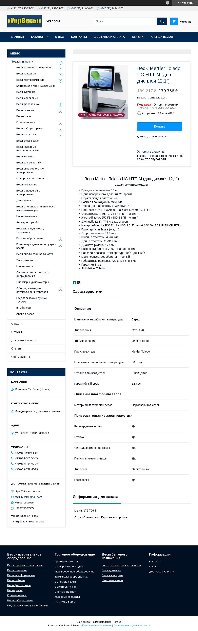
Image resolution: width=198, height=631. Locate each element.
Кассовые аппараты (67, 596)
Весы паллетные (26, 134)
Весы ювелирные (27, 97)
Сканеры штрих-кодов (69, 566)
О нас (59, 36)
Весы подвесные (26, 184)
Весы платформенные (30, 79)
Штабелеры (23, 307)
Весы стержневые (27, 140)
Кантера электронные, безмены (121, 565)
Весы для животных (28, 162)
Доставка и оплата (109, 36)
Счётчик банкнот (65, 591)
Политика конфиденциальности (132, 625)
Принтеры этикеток (66, 561)
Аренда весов (162, 36)
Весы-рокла (24, 116)
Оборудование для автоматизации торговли (32, 290)
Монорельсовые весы (30, 178)
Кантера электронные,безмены (35, 85)
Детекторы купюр (66, 586)
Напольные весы (26, 216)
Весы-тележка (25, 156)
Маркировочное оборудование (74, 571)
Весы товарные (26, 73)
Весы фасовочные (28, 104)
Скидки (137, 36)
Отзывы (16, 332)
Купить (159, 126)
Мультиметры (24, 266)
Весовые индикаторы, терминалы (30, 230)
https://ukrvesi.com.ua (28, 491)
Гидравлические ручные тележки (31, 299)
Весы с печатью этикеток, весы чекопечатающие (35, 208)
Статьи (16, 348)
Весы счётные (16, 580)
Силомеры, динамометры (32, 282)
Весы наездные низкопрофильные (27, 148)
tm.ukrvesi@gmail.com (28, 496)
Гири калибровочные (29, 238)
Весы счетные (25, 110)
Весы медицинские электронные (28, 192)
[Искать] (162, 21)
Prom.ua (116, 622)
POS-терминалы (65, 601)
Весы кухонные (25, 91)
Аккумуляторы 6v (27, 222)
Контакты (79, 36)
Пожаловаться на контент (97, 625)
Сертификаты (20, 356)
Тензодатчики (25, 260)
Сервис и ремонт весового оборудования (33, 274)
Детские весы (24, 200)
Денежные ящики (65, 581)
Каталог (37, 36)
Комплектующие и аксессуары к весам (36, 246)
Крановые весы (26, 122)
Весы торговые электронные (34, 67)
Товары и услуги (22, 61)
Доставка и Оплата (161, 571)
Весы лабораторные (29, 128)
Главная (17, 36)
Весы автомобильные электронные (30, 170)
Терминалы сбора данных (71, 576)
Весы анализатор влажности (34, 253)
